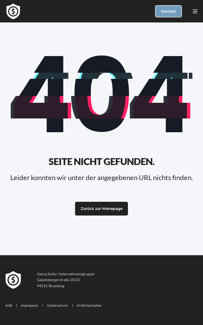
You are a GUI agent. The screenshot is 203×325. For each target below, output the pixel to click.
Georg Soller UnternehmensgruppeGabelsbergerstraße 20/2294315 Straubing (65, 280)
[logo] (13, 280)
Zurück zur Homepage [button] (101, 208)
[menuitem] (8, 305)
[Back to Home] (13, 11)
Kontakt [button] (168, 10)
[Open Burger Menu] (195, 11)
